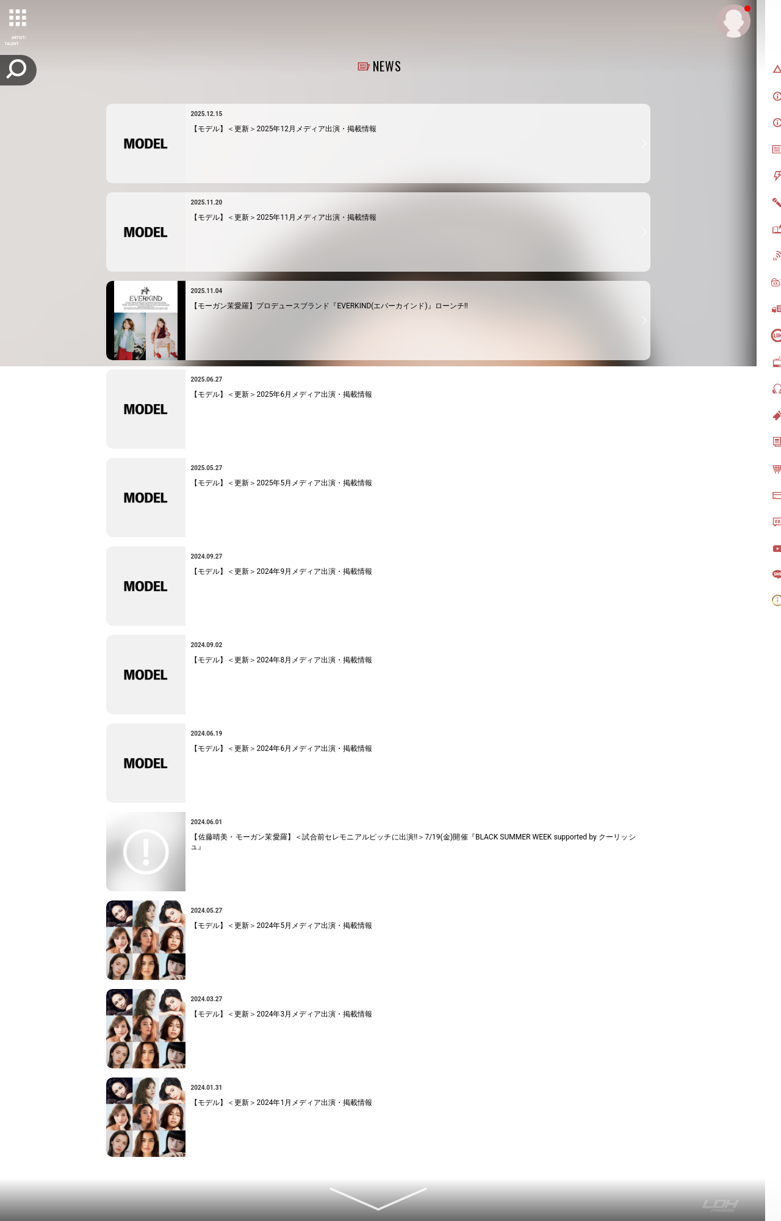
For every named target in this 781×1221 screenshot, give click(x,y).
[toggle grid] (19, 19)
